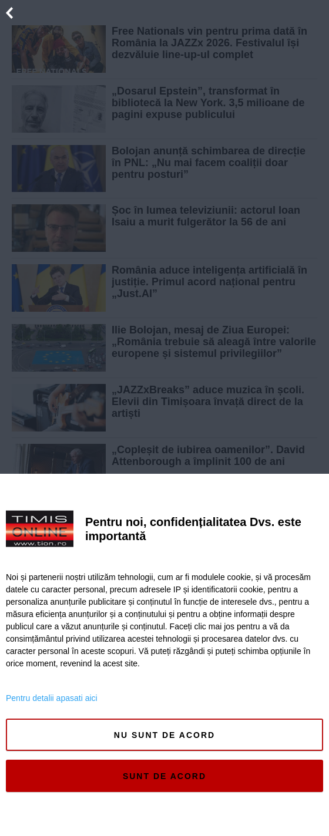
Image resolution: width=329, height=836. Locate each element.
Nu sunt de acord (164, 735)
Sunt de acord (164, 776)
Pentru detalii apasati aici (52, 698)
